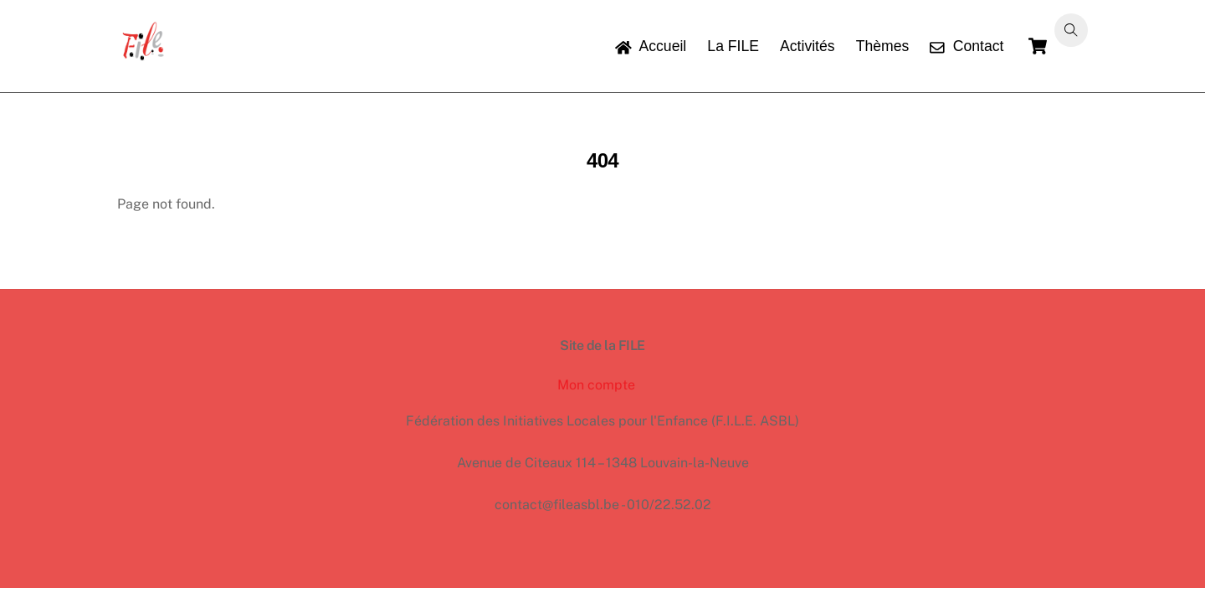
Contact (966, 46)
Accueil (650, 46)
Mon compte (596, 385)
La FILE (733, 46)
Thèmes (883, 46)
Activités (807, 46)
